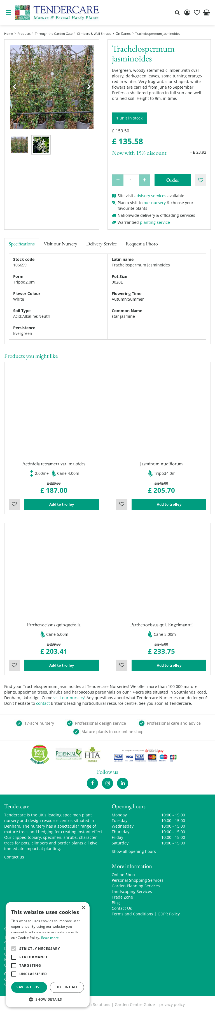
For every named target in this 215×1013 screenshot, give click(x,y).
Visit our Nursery (60, 243)
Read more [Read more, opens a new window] (50, 937)
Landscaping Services (132, 891)
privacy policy (172, 1004)
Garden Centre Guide (135, 1004)
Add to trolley (61, 504)
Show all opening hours (134, 851)
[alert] (48, 954)
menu (8, 12)
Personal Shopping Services (137, 880)
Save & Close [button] (29, 987)
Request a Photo (142, 243)
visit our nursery (68, 697)
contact (43, 703)
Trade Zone (122, 897)
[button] (47, 999)
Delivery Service (101, 243)
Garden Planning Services (136, 885)
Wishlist (14, 504)
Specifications (22, 243)
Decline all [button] (66, 987)
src (177, 12)
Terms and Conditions (132, 914)
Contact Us (122, 908)
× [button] (83, 908)
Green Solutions (95, 1004)
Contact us (14, 857)
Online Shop (123, 874)
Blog (116, 902)
